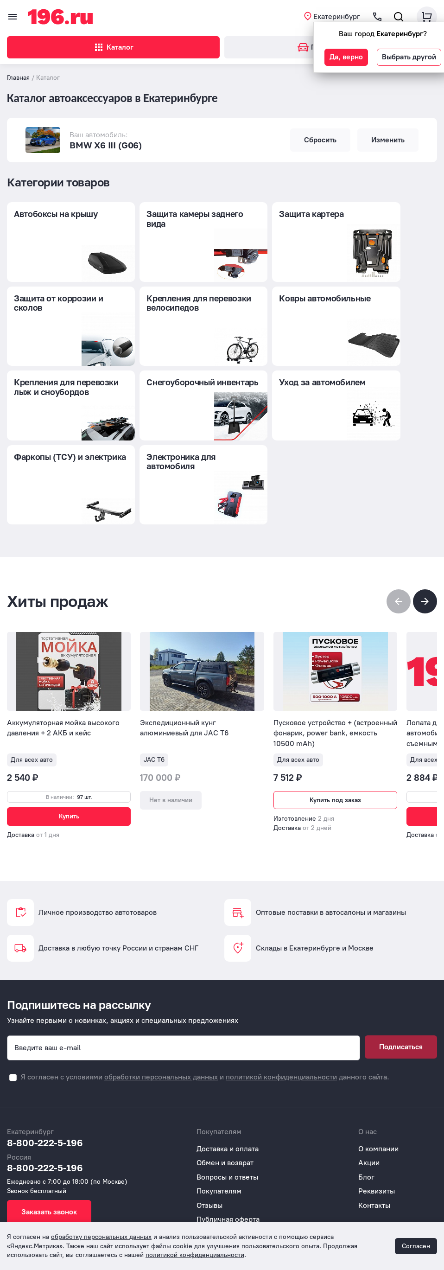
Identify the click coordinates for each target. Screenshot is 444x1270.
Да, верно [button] (346, 56)
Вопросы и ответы (227, 1146)
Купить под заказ (335, 721)
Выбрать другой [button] (409, 56)
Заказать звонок (49, 1181)
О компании (378, 1118)
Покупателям (219, 1160)
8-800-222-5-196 (45, 1112)
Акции (369, 1132)
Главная (18, 78)
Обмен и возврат (225, 1132)
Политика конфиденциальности (250, 1202)
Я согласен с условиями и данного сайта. (205, 1046)
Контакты (374, 1174)
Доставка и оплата (228, 1118)
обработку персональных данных (101, 1237)
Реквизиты (376, 1160)
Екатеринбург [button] (336, 16)
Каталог (113, 47)
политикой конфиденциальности (281, 1046)
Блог (366, 1146)
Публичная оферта (228, 1188)
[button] (425, 522)
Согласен (416, 1246)
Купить (69, 737)
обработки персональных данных (161, 1046)
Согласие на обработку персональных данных (275, 1217)
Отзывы (209, 1174)
